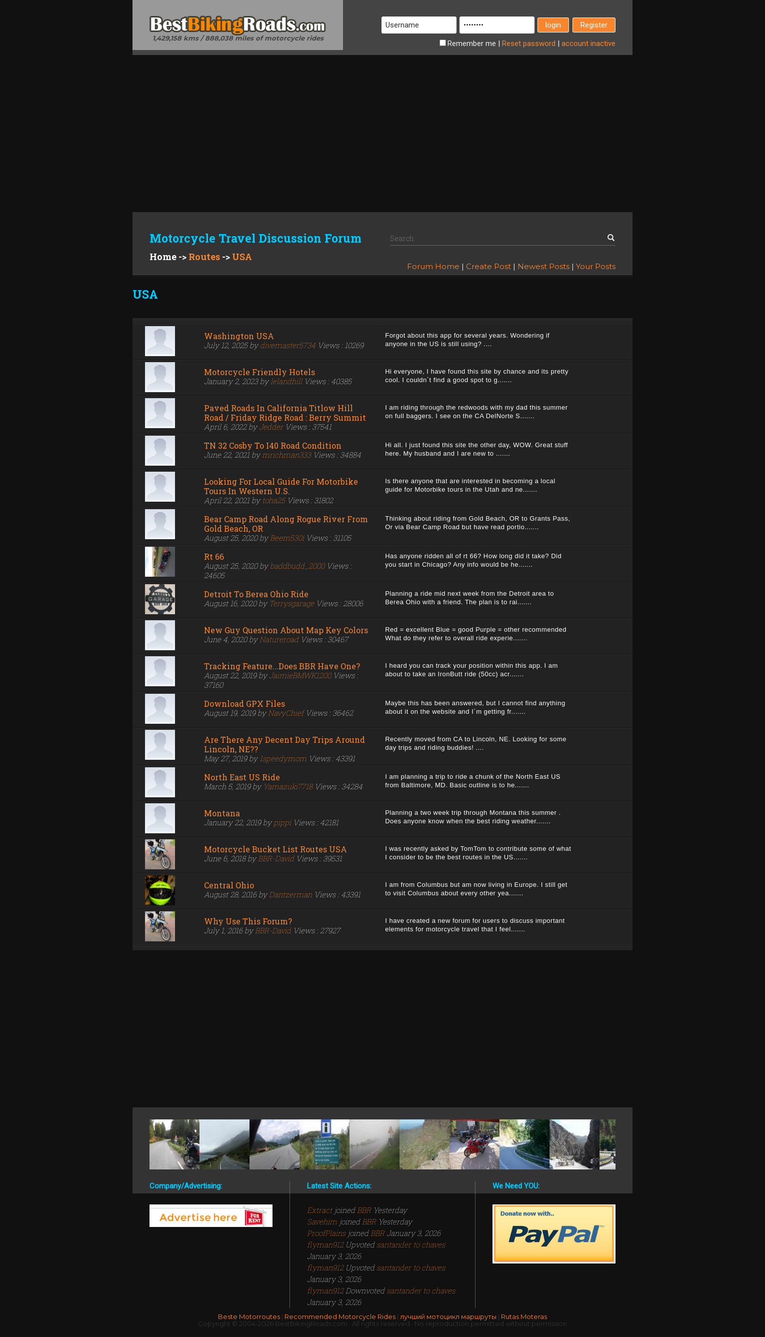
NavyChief (286, 713)
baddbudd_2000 (297, 566)
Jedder (271, 427)
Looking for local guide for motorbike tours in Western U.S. (281, 486)
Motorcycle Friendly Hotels (259, 372)
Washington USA (239, 336)
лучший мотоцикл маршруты (448, 1316)
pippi (282, 822)
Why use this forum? (248, 921)
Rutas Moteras (524, 1316)
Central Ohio (229, 885)
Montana (222, 813)
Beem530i (287, 538)
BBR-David (276, 858)
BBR (364, 1210)
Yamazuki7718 (287, 786)
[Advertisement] (382, 125)
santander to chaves (410, 1244)
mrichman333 (286, 455)
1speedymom (283, 758)
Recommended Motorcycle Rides (340, 1316)
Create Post (488, 266)
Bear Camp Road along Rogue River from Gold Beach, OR (286, 524)
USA (242, 257)
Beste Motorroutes (249, 1316)
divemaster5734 (288, 345)
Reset (529, 43)
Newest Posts (544, 266)
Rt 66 (214, 556)
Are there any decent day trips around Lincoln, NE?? (284, 744)
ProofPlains (327, 1233)
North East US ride (242, 777)
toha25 (273, 500)
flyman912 (326, 1244)
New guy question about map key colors (286, 630)
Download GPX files (244, 703)
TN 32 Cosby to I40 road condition (273, 445)
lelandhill (286, 381)
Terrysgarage (291, 603)
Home (163, 257)
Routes (204, 257)
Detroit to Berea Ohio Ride (256, 594)
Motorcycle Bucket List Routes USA (275, 849)
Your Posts (596, 266)
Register (594, 25)
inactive (589, 43)
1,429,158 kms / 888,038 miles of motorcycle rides (238, 38)
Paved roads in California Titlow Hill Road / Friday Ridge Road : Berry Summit (285, 413)
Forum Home (433, 266)
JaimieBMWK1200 (300, 675)
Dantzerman (290, 894)
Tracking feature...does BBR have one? (282, 666)
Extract (320, 1210)
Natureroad (279, 639)
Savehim (323, 1221)
